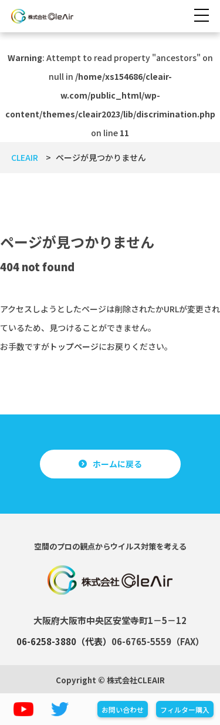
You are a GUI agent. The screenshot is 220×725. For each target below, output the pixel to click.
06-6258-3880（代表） (63, 641)
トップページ (74, 346)
